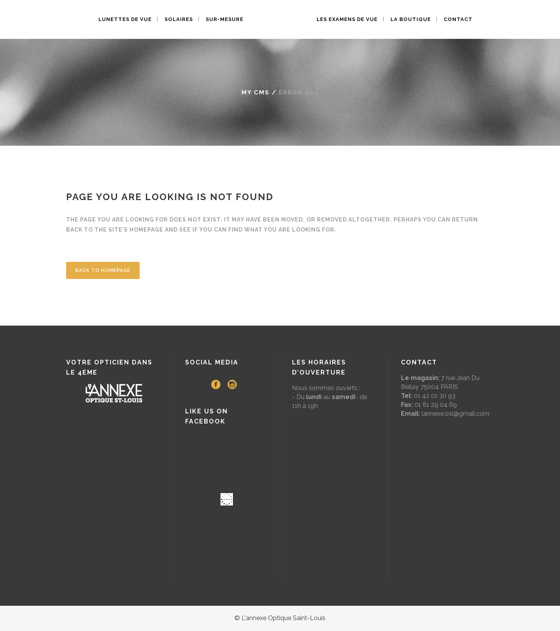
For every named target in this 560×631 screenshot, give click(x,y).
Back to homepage (102, 270)
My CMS (256, 92)
